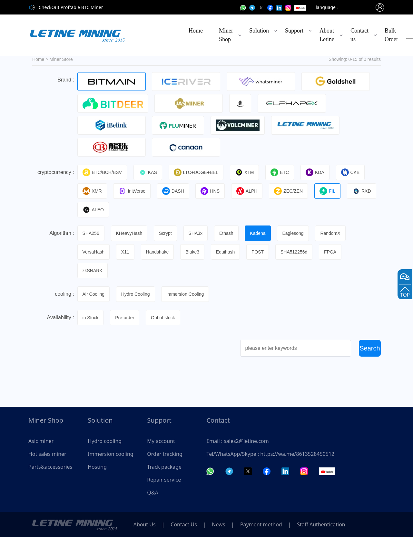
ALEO (93, 210)
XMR (92, 191)
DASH (173, 191)
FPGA (331, 251)
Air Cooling (93, 294)
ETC (280, 172)
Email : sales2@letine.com (237, 441)
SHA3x (196, 233)
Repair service (164, 479)
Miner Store (61, 59)
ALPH (247, 191)
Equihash (225, 251)
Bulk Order (391, 35)
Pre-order (124, 317)
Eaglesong (293, 233)
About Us (144, 524)
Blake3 (193, 251)
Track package (164, 466)
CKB (350, 172)
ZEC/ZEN (288, 191)
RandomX (331, 233)
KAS (148, 172)
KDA (315, 172)
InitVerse (132, 191)
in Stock (91, 317)
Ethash (227, 233)
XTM (244, 172)
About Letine (327, 35)
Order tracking (164, 453)
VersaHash (93, 251)
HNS (210, 191)
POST (258, 251)
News (219, 524)
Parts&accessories (50, 466)
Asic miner (41, 441)
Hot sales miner (47, 453)
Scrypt (165, 233)
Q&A (152, 492)
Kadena (258, 233)
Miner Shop (226, 35)
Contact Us (184, 524)
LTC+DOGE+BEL (196, 172)
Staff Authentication (322, 524)
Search (369, 348)
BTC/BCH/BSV (102, 172)
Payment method (262, 524)
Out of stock (163, 317)
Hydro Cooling (135, 294)
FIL (328, 191)
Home (196, 30)
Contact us (359, 35)
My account (161, 441)
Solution (259, 30)
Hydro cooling (105, 441)
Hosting (97, 466)
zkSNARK (93, 270)
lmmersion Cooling (185, 294)
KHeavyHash (129, 233)
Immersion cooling (110, 453)
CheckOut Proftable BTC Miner (71, 7)
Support (294, 30)
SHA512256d (294, 251)
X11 (125, 251)
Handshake (157, 251)
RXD (362, 191)
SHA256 (91, 233)
